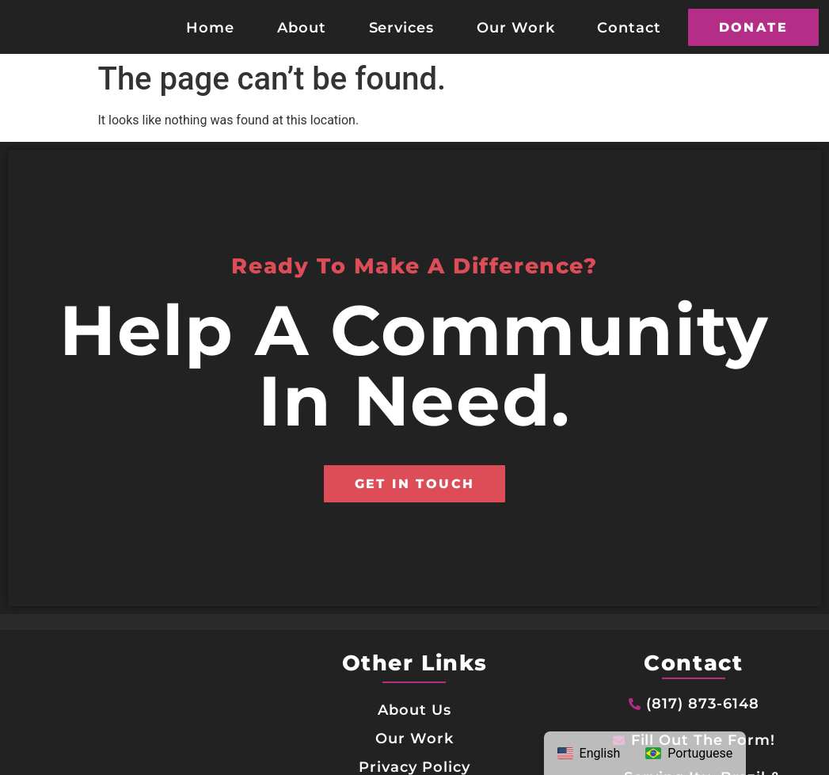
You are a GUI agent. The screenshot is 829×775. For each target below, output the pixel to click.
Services (402, 27)
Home (210, 27)
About (301, 27)
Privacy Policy (414, 766)
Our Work (516, 27)
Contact (629, 27)
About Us (414, 709)
